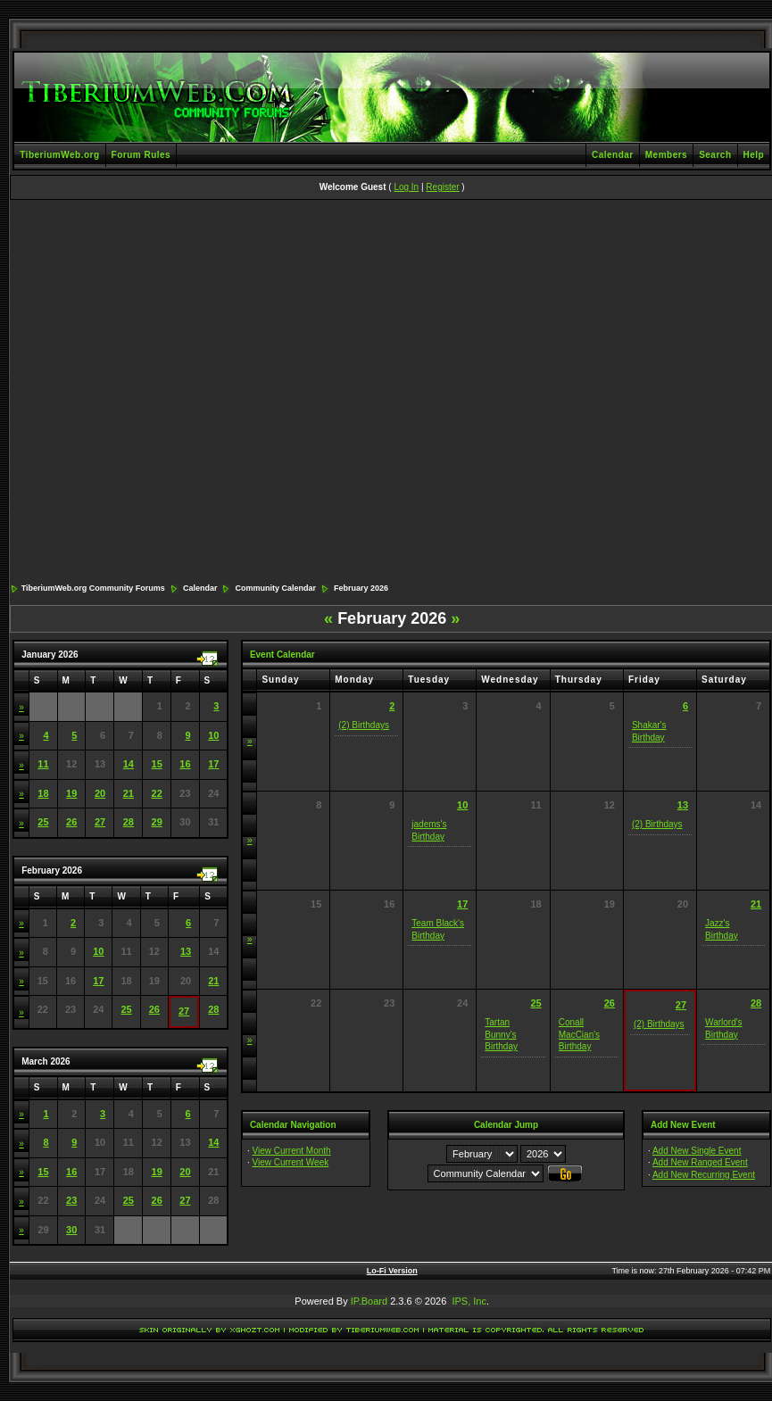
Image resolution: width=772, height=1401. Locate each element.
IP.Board (369, 1301)
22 (157, 793)
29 (157, 822)
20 (100, 793)
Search (715, 155)
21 (128, 793)
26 (71, 822)
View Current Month (291, 1151)
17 (213, 764)
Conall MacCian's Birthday (579, 1034)
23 (71, 1200)
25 (42, 822)
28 (128, 822)
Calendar (613, 155)
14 (128, 764)
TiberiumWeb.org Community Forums (93, 588)
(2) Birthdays (363, 725)
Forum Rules (141, 155)
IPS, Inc (469, 1301)
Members (666, 155)
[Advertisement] (182, 392)
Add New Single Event (697, 1151)
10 (213, 735)
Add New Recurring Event (703, 1175)
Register (442, 187)
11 (42, 764)
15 (157, 764)
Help (754, 155)
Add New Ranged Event (700, 1162)
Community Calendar (275, 588)
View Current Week (290, 1162)
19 (71, 793)
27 (100, 822)
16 (184, 764)
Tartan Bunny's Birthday (501, 1034)
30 (71, 1229)
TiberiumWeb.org (59, 155)
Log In (406, 187)
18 (42, 793)
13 (185, 951)
